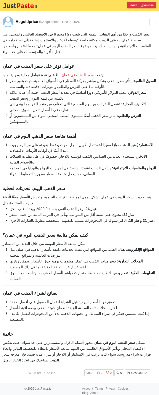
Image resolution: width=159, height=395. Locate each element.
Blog (85, 393)
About (94, 393)
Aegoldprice (27, 21)
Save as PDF (137, 372)
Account (147, 5)
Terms (99, 388)
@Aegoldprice (49, 22)
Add (133, 5)
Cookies (123, 388)
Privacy (111, 388)
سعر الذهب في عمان (77, 75)
